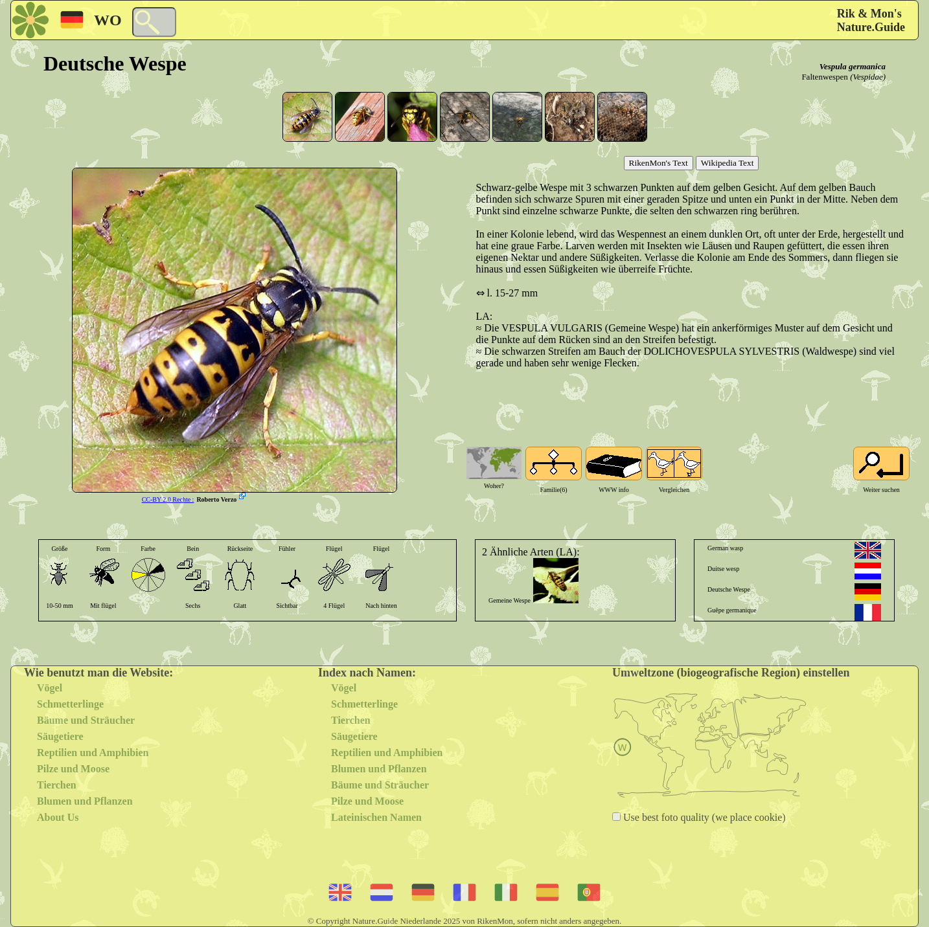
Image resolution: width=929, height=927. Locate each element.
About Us (57, 817)
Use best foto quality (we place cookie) (703, 817)
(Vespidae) (868, 77)
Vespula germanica (853, 66)
